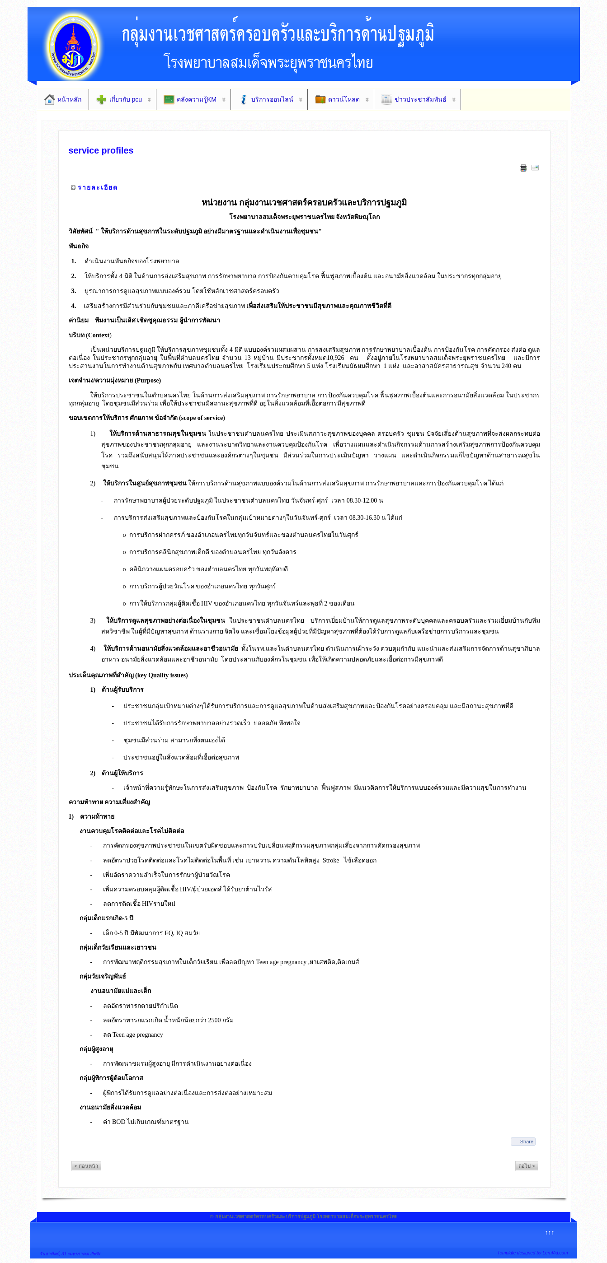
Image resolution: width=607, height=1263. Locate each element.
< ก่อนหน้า (86, 1166)
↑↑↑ (550, 1232)
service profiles (101, 150)
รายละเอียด (98, 187)
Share (526, 1141)
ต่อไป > (526, 1166)
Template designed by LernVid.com (532, 1252)
